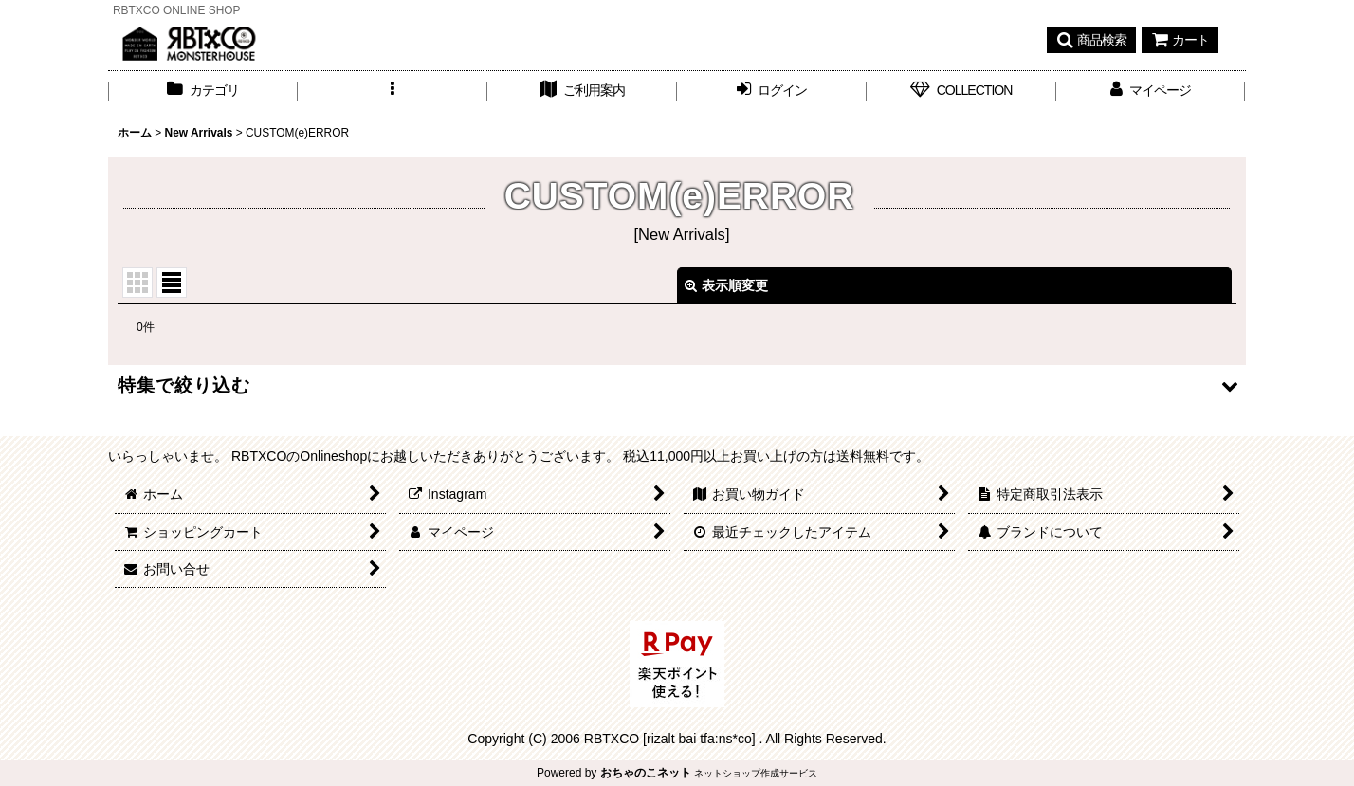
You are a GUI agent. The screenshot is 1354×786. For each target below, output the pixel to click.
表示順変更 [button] (726, 285)
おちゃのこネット (645, 772)
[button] (1091, 40)
